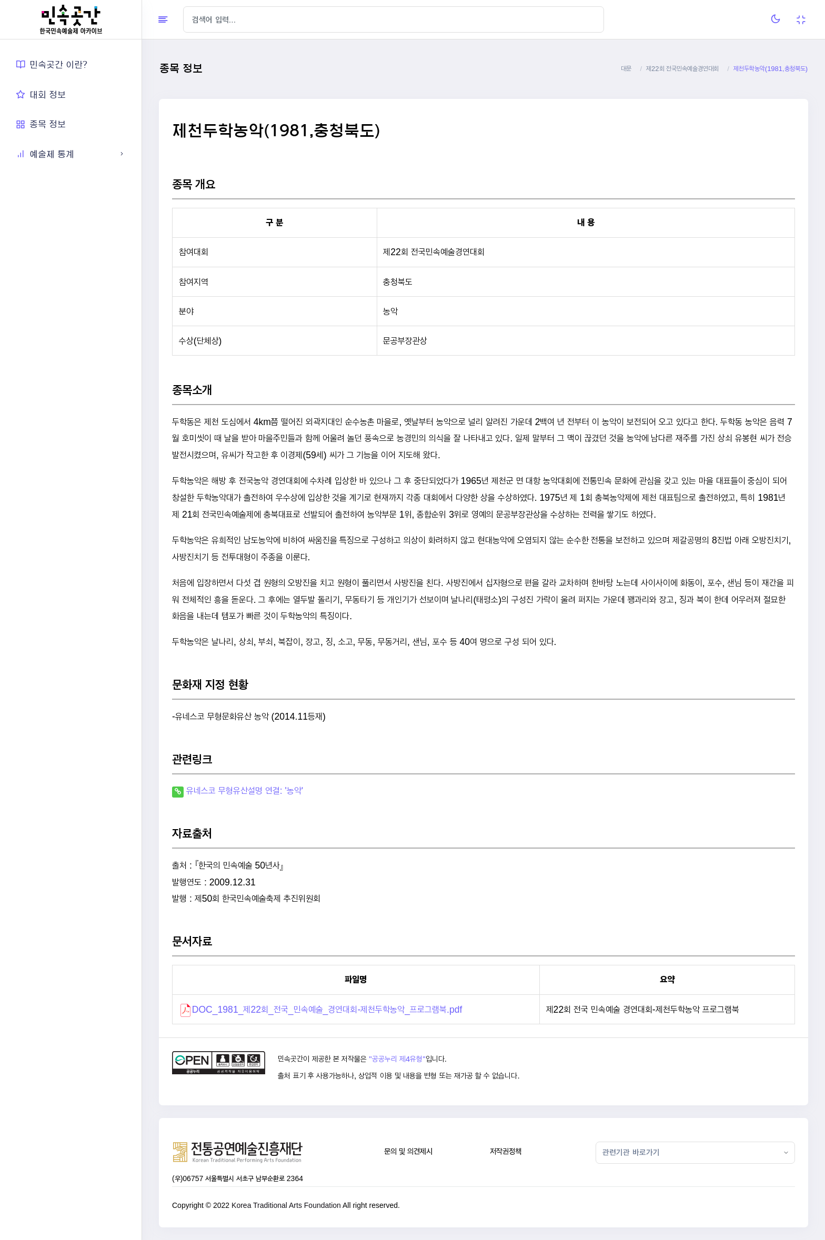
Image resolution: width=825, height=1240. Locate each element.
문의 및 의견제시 (408, 1151)
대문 (626, 69)
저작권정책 (505, 1151)
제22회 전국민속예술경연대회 (682, 69)
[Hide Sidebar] (163, 19)
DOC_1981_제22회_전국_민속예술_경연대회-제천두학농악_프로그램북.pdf (327, 1009)
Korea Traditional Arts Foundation (286, 1205)
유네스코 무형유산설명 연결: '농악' (244, 790)
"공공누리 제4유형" (397, 1059)
